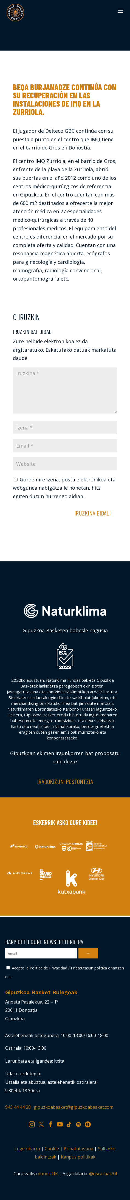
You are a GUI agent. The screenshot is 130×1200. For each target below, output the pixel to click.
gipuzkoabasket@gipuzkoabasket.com (73, 1107)
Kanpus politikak (78, 1157)
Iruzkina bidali (92, 513)
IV (89, 1123)
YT (62, 1123)
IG (33, 1123)
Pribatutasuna (78, 1149)
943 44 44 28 (18, 1107)
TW (43, 1123)
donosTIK (48, 1174)
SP (80, 1123)
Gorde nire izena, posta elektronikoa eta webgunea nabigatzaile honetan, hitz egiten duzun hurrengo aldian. (64, 488)
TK (71, 1123)
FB (52, 1123)
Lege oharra (27, 1149)
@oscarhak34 (103, 1174)
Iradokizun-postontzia (65, 781)
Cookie (52, 1149)
